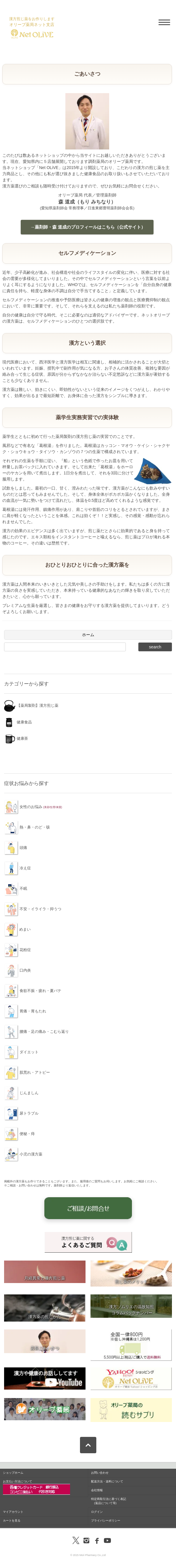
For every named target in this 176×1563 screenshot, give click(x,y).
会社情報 (97, 1490)
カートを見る (11, 1520)
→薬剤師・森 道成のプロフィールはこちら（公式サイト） (87, 226)
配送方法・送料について (107, 1481)
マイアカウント (13, 1511)
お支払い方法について (36, 1487)
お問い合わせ (100, 1472)
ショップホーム (13, 1472)
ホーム (88, 634)
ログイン (97, 1511)
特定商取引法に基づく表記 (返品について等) (108, 1501)
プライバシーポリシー (105, 1520)
